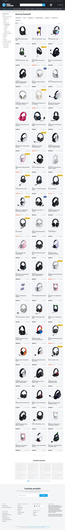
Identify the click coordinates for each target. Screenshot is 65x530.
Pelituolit (19, 510)
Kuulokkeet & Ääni (14, 11)
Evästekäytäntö (5, 513)
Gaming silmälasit (6, 45)
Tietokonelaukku (5, 47)
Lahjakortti (4, 521)
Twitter (34, 513)
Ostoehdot (48, 526)
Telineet (5, 30)
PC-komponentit (6, 44)
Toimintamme (31, 526)
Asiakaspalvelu (5, 505)
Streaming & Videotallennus (7, 33)
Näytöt (4, 15)
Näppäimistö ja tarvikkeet (7, 16)
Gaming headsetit (21, 11)
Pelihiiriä (19, 505)
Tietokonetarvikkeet (7, 11)
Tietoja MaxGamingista (6, 514)
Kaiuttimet (6, 27)
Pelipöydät (5, 36)
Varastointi (5, 39)
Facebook (35, 512)
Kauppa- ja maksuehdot (6, 507)
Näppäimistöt (20, 507)
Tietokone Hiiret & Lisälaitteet (6, 19)
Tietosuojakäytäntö (37, 526)
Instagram (35, 515)
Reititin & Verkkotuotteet (7, 42)
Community (52, 1)
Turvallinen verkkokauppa (7, 519)
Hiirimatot (4, 21)
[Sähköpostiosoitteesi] (28, 495)
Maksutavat (4, 516)
